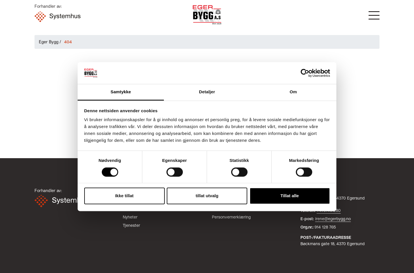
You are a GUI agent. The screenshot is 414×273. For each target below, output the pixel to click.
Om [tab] (293, 92)
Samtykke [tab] (121, 92)
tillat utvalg (206, 195)
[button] (374, 15)
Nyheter (130, 216)
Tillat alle (290, 195)
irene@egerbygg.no (333, 218)
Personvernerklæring (231, 216)
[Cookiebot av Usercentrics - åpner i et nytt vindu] (305, 73)
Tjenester (131, 225)
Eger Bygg (48, 41)
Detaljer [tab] (207, 92)
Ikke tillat (124, 195)
